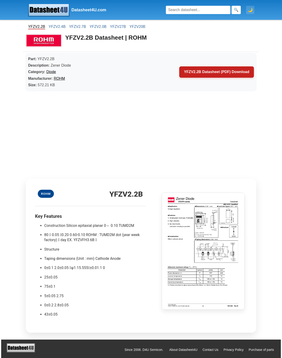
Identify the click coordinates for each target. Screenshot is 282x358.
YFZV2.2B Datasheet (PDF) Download (216, 72)
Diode (51, 72)
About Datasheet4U (183, 350)
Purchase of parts (261, 350)
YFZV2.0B (97, 27)
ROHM (59, 78)
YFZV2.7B (77, 27)
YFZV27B (118, 27)
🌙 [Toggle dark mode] (250, 10)
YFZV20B (137, 27)
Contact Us (210, 350)
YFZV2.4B (57, 27)
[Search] (198, 10)
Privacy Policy (233, 350)
